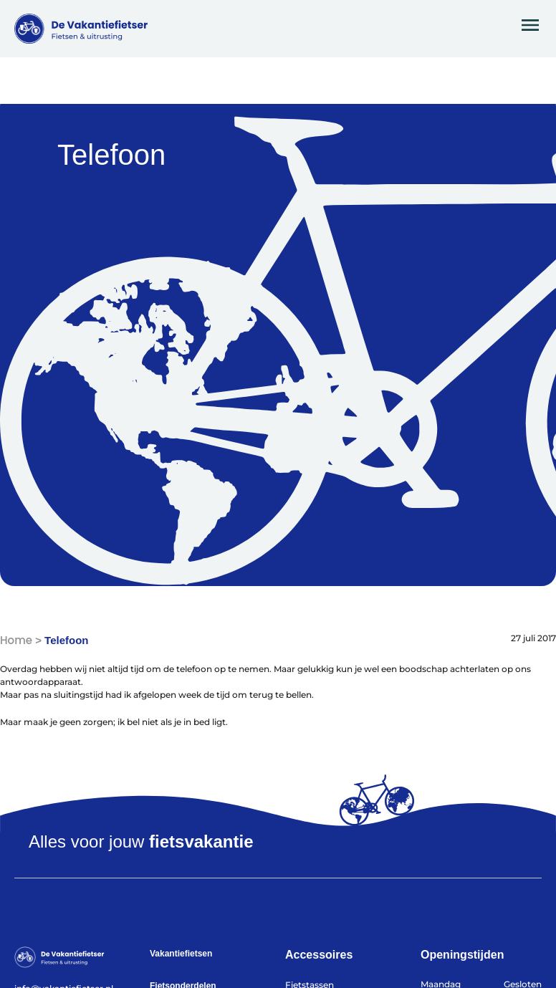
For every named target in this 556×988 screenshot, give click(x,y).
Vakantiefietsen (181, 954)
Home (16, 640)
